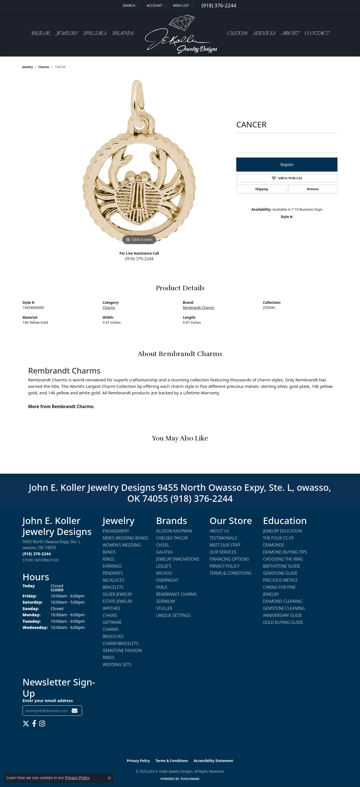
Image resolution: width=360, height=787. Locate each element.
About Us (219, 531)
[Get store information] (40, 560)
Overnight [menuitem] (167, 580)
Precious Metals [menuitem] (280, 580)
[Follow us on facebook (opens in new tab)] (34, 723)
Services (264, 33)
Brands (122, 33)
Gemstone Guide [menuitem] (280, 573)
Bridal (41, 33)
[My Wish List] (184, 5)
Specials (94, 33)
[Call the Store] (36, 553)
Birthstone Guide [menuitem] (281, 566)
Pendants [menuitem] (113, 573)
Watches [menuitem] (111, 608)
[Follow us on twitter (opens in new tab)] (25, 723)
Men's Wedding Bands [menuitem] (125, 538)
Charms (44, 67)
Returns (313, 189)
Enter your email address (47, 700)
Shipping (261, 189)
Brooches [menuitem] (113, 636)
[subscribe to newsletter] (74, 711)
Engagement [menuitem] (116, 531)
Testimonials (223, 538)
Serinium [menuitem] (165, 601)
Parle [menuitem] (162, 587)
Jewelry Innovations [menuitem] (177, 559)
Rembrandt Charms (198, 307)
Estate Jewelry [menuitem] (117, 601)
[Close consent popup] (109, 778)
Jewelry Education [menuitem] (282, 531)
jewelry (27, 67)
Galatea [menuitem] (164, 552)
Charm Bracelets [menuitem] (120, 643)
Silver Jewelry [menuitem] (117, 594)
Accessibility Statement (213, 760)
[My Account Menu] (157, 5)
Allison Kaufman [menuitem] (174, 531)
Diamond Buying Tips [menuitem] (285, 552)
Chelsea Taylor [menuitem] (172, 538)
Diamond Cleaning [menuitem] (282, 601)
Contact (316, 33)
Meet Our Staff (225, 545)
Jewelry (67, 33)
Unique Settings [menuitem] (173, 615)
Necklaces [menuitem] (113, 580)
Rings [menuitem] (108, 559)
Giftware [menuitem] (112, 622)
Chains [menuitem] (110, 615)
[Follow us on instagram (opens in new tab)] (42, 723)
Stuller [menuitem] (164, 608)
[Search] (132, 5)
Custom (237, 33)
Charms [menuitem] (111, 629)
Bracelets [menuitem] (113, 587)
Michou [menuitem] (164, 573)
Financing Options (229, 559)
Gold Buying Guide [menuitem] (283, 622)
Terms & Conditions (230, 573)
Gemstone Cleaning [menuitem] (284, 608)
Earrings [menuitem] (112, 566)
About (289, 33)
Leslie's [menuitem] (163, 566)
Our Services (223, 552)
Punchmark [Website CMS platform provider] (190, 779)
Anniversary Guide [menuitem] (282, 615)
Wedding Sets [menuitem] (117, 664)
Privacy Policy (224, 566)
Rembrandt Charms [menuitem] (176, 594)
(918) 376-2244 (139, 258)
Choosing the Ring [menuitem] (283, 559)
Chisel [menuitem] (162, 545)
